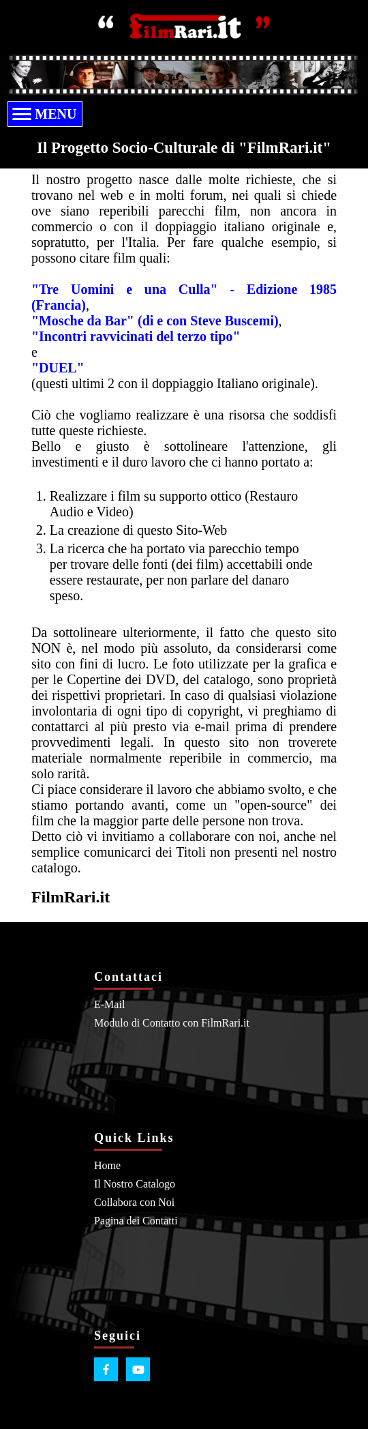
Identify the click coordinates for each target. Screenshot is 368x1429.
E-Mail (109, 1004)
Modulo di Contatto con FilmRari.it (171, 1023)
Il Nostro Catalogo (134, 1184)
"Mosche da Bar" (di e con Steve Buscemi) (155, 320)
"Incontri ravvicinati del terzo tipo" (136, 336)
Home (107, 1165)
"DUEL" (58, 367)
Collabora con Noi (134, 1202)
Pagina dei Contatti (136, 1220)
